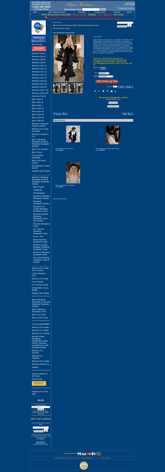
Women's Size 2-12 (40, 90)
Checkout (131, 8)
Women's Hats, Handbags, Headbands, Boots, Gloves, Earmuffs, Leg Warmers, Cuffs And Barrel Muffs (40, 342)
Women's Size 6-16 (40, 93)
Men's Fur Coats (39, 315)
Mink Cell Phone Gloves (39, 162)
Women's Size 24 (39, 84)
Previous (60, 114)
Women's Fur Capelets (37, 357)
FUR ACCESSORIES (41, 324)
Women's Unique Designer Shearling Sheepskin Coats (41, 247)
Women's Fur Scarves (37, 352)
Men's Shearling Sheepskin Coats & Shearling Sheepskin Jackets (40, 142)
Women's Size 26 (39, 87)
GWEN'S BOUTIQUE (41, 171)
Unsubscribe (40, 414)
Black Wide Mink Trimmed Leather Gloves (107, 148)
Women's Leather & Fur (40, 135)
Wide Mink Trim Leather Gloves (64, 148)
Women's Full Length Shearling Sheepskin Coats (40, 209)
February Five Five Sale (40, 393)
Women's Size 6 (38, 59)
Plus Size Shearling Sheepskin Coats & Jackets (41, 260)
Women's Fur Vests (40, 279)
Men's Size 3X (38, 114)
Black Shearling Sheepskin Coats (40, 241)
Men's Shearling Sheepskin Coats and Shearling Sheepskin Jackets (41, 303)
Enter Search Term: (73, 9)
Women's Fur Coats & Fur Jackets (40, 269)
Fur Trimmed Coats (40, 285)
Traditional (37, 190)
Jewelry (35, 367)
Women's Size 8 (38, 63)
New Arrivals (37, 44)
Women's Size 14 (39, 72)
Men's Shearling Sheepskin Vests (39, 310)
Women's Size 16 (39, 75)
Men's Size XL (38, 108)
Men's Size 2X (38, 111)
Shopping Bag (123, 8)
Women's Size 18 (39, 78)
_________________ (41, 174)
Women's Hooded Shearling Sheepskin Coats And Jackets (40, 217)
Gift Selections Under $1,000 (41, 167)
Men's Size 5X (38, 121)
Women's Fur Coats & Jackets (40, 130)
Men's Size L (37, 105)
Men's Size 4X (38, 118)
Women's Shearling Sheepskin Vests (41, 253)
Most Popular (38, 187)
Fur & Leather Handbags (37, 156)
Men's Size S (37, 99)
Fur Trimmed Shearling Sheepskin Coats (40, 231)
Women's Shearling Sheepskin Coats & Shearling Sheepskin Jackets (40, 180)
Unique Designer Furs (39, 274)
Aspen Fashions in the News (39, 375)
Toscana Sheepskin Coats (41, 225)
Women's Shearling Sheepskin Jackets (41, 197)
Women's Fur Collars (40, 361)
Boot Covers (37, 152)
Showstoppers (39, 193)
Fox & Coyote (37, 282)
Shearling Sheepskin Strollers (41, 202)
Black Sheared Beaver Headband (65, 185)
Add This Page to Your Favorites (129, 3)
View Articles (37, 379)
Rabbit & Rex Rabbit (40, 293)
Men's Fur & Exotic (40, 149)
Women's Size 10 (39, 66)
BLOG (41, 400)
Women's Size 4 (38, 56)
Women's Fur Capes (40, 327)
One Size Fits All (39, 96)
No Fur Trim (38, 237)
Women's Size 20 (39, 81)
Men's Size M (37, 102)
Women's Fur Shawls (41, 333)
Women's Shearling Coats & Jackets (40, 125)
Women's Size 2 (38, 53)
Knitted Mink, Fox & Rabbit (40, 289)
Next (127, 114)
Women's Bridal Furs (40, 364)
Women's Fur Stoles (40, 330)
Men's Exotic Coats (40, 318)
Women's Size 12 (39, 69)
